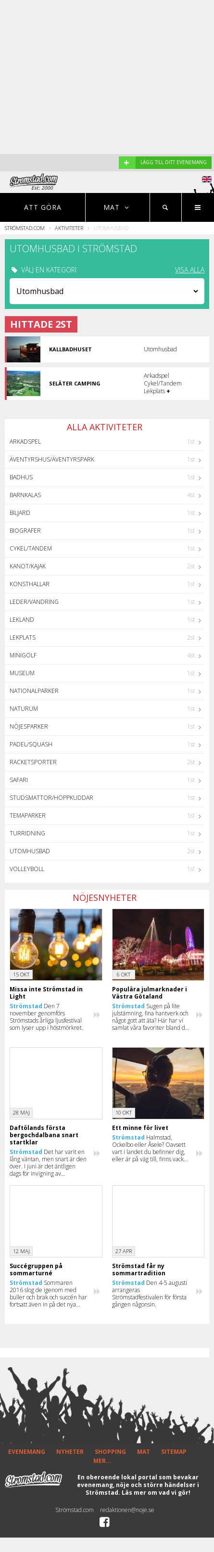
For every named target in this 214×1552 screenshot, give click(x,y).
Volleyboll (27, 869)
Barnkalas (25, 495)
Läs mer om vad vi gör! (156, 1492)
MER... (102, 1461)
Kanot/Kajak (28, 566)
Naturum (24, 709)
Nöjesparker (29, 726)
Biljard (20, 513)
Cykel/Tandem (31, 548)
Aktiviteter (69, 227)
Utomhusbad (30, 851)
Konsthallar (30, 584)
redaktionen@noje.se (127, 1510)
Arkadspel (25, 441)
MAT (143, 1452)
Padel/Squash (31, 744)
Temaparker (28, 815)
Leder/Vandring (34, 602)
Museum (22, 673)
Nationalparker (34, 691)
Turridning (27, 833)
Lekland (22, 620)
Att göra (43, 207)
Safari (19, 780)
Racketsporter (33, 762)
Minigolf (23, 655)
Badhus (21, 477)
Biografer (25, 530)
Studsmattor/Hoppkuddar (51, 798)
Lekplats (23, 637)
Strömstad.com (25, 227)
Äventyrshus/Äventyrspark (52, 459)
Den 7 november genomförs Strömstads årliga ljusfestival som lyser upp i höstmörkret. (46, 1016)
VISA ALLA (189, 270)
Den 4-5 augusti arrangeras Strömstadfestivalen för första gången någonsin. (149, 1293)
